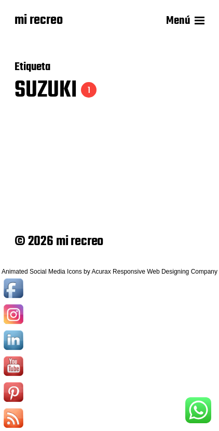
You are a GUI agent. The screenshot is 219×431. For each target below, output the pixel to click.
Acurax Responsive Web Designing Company (154, 271)
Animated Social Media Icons (42, 271)
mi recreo (39, 21)
